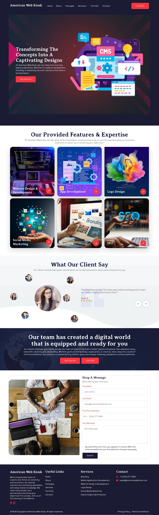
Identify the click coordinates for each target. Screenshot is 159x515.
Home (49, 6)
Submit (90, 455)
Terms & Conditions (140, 511)
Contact (106, 6)
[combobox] (85, 416)
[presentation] (138, 304)
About (59, 6)
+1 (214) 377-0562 (128, 477)
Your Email (86, 398)
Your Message (88, 423)
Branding (85, 477)
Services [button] (82, 6)
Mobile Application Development (95, 480)
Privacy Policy (124, 511)
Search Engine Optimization (93, 494)
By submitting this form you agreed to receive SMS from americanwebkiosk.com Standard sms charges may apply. (111, 448)
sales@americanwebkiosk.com (133, 480)
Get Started (25, 79)
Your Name (87, 386)
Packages (69, 6)
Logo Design (86, 487)
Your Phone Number (90, 411)
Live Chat (140, 6)
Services (49, 487)
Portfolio (95, 6)
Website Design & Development (95, 484)
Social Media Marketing (91, 491)
